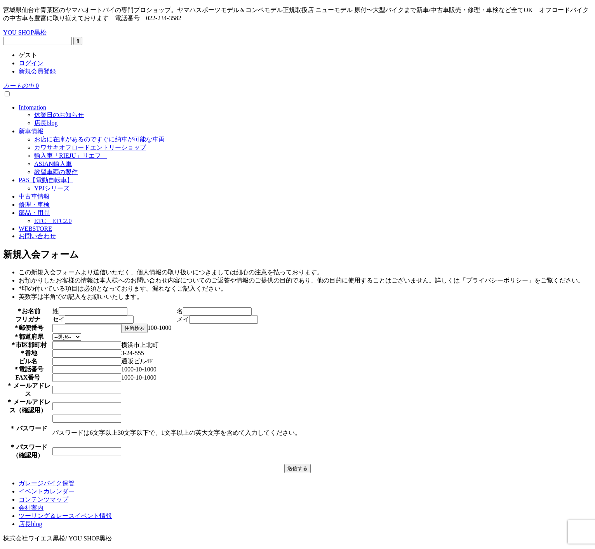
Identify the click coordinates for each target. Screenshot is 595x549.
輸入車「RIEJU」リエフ (70, 155)
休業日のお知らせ (59, 115)
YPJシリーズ (52, 188)
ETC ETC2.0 (52, 221)
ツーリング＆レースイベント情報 (65, 515)
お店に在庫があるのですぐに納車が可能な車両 (99, 139)
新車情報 (31, 131)
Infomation (32, 107)
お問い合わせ (37, 236)
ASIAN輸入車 (53, 163)
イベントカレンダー (47, 491)
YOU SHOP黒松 (25, 32)
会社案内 (31, 507)
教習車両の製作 (56, 172)
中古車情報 (34, 196)
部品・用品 (34, 212)
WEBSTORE (35, 228)
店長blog (45, 123)
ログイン (31, 63)
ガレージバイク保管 (47, 483)
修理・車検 (34, 204)
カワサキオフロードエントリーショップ (90, 147)
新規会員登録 (37, 71)
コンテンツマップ (43, 499)
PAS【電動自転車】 (46, 180)
